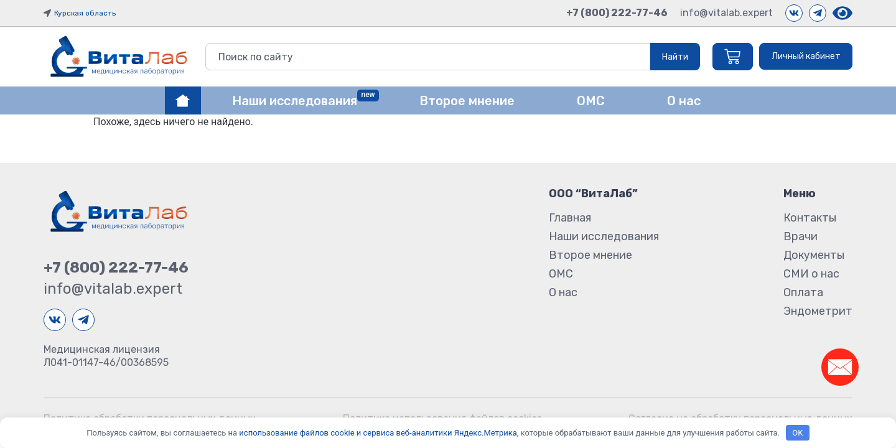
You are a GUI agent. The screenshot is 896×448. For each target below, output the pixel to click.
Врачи (800, 236)
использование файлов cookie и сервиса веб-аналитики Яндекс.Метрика (377, 432)
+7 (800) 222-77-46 (617, 13)
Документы (813, 255)
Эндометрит (817, 311)
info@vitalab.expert (726, 13)
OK (797, 432)
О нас (563, 292)
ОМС (561, 274)
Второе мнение (590, 255)
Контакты (809, 218)
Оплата (803, 292)
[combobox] (425, 56)
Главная (570, 218)
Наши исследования (604, 236)
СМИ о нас (811, 274)
